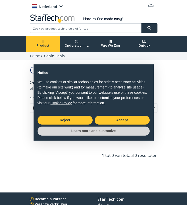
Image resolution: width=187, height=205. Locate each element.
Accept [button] (122, 120)
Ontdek (144, 44)
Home (35, 55)
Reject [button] (65, 120)
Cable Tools (54, 55)
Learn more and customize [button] (93, 131)
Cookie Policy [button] (61, 103)
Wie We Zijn (110, 44)
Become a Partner (50, 198)
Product (43, 44)
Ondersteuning (77, 44)
